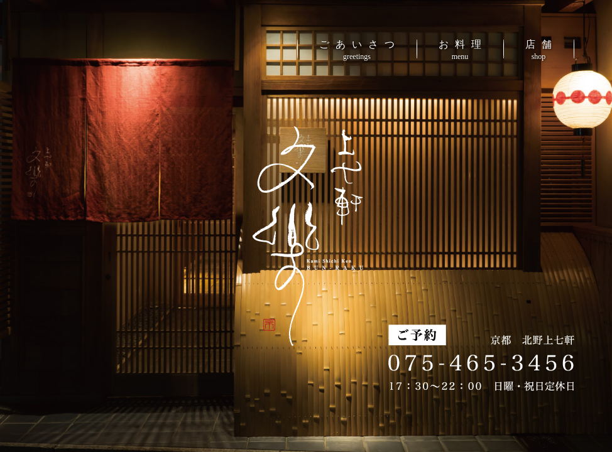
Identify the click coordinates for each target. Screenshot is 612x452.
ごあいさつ (360, 50)
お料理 (463, 50)
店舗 (541, 50)
